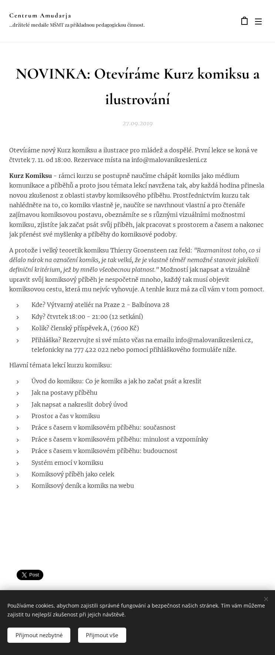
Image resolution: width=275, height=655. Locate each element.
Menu (258, 21)
